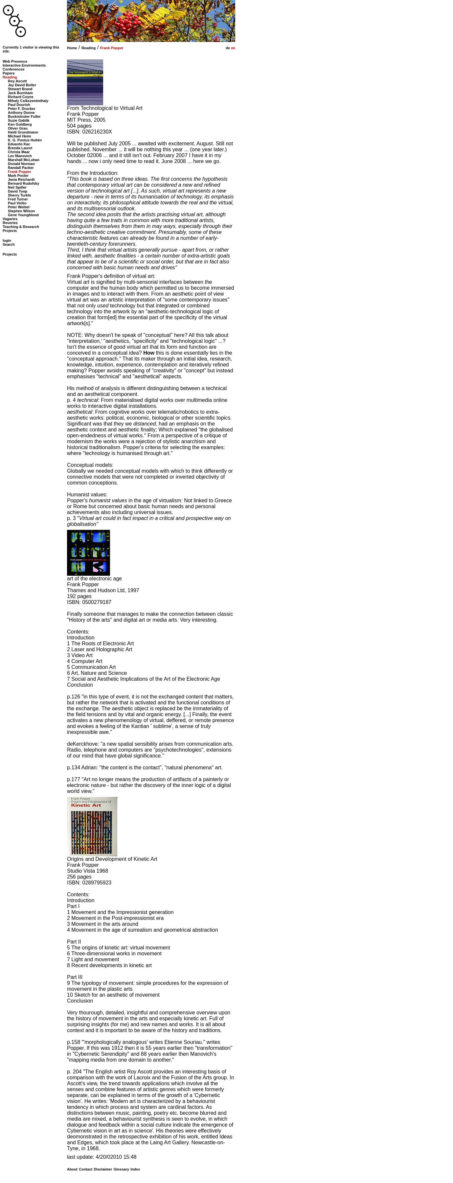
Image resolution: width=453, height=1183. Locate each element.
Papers (9, 73)
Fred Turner (18, 199)
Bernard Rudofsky (23, 183)
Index (135, 1169)
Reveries (10, 223)
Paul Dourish (19, 105)
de (227, 48)
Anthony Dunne (21, 112)
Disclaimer (103, 1169)
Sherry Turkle (19, 195)
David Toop (17, 191)
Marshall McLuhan (23, 160)
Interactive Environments (24, 65)
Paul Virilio (17, 203)
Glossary (121, 1169)
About (72, 1169)
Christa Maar (19, 152)
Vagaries (10, 219)
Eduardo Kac (19, 144)
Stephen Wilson (21, 211)
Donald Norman (21, 164)
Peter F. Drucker (21, 109)
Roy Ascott (17, 81)
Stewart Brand (20, 89)
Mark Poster (18, 175)
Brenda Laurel (20, 148)
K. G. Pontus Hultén (25, 140)
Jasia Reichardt (21, 179)
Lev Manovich (20, 156)
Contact (85, 1169)
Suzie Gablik (18, 120)
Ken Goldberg (20, 124)
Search (9, 244)
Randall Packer (21, 168)
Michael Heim (19, 136)
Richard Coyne (21, 97)
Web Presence (15, 61)
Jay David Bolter (22, 85)
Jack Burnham (20, 93)
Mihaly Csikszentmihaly (28, 101)
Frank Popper (112, 48)
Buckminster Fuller (24, 116)
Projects (10, 231)
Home (72, 48)
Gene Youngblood (23, 215)
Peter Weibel (19, 207)
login (7, 240)
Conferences (14, 69)
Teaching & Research (21, 227)
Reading (88, 48)
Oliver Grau (18, 128)
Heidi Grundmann (23, 132)
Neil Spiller (17, 187)
